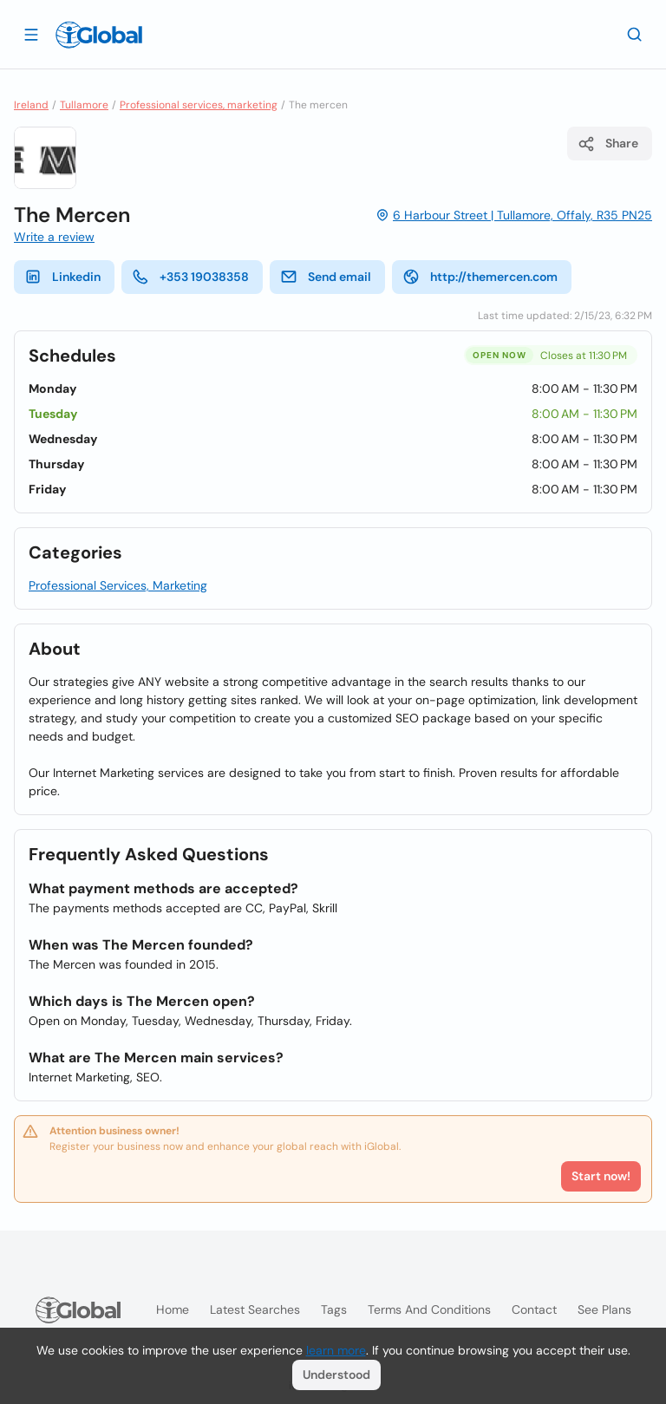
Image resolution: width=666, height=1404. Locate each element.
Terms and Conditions (429, 1309)
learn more (336, 1350)
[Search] (634, 33)
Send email (325, 276)
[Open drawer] (31, 33)
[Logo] (99, 34)
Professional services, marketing (199, 105)
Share (608, 144)
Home (172, 1309)
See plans (604, 1309)
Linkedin (62, 276)
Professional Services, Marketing (118, 585)
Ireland (31, 105)
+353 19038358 (190, 276)
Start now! (600, 1176)
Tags (334, 1309)
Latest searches (255, 1309)
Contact (534, 1309)
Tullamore (84, 105)
